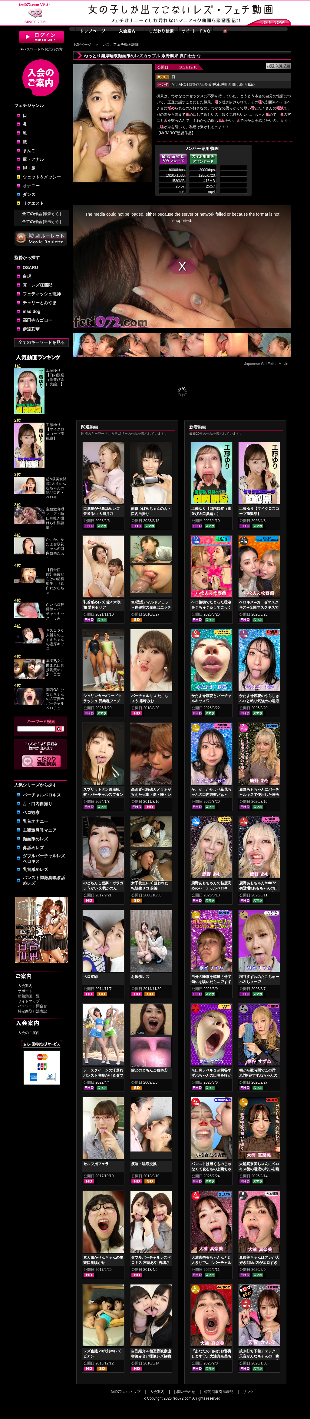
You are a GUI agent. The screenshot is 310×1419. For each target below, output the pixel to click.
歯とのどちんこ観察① (149, 1070)
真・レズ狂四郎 (37, 285)
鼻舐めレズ (33, 847)
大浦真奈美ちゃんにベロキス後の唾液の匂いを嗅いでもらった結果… (259, 1169)
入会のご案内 (29, 1033)
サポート (25, 991)
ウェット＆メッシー (42, 176)
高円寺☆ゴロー (37, 320)
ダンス (29, 194)
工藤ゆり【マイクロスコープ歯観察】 (55, 431)
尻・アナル (33, 159)
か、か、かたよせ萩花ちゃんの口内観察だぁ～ (55, 548)
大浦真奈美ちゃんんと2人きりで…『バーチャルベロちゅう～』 (211, 1262)
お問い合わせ (184, 1392)
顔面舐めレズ (35, 838)
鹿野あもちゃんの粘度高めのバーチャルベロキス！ (211, 888)
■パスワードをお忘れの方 (41, 49)
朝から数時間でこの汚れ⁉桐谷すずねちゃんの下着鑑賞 (258, 1075)
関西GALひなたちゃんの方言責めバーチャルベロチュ (55, 699)
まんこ (29, 150)
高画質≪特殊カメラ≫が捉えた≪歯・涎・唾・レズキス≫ (151, 794)
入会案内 (25, 986)
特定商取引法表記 (32, 1011)
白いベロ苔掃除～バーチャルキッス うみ (55, 611)
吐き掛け (230, 84)
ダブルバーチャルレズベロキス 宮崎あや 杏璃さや (151, 1262)
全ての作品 (41, 213)
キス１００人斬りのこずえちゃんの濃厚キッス (55, 639)
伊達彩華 (31, 329)
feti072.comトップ (125, 1392)
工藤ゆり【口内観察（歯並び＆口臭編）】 (55, 377)
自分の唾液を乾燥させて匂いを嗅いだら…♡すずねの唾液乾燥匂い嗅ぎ (211, 982)
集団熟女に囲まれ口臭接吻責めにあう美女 (55, 667)
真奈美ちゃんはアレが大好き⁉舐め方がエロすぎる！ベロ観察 (259, 1262)
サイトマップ (29, 1001)
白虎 (27, 276)
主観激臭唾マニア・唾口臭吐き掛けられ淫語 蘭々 (55, 518)
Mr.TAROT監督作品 (187, 84)
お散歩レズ (140, 977)
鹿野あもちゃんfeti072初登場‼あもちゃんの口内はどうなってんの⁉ (258, 888)
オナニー (31, 185)
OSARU (30, 267)
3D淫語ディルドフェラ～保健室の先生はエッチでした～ (151, 607)
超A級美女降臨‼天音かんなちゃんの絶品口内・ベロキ (56, 488)
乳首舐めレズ (35, 869)
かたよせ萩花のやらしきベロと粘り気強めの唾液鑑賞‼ (259, 701)
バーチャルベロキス (42, 795)
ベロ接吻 (90, 977)
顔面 (247, 84)
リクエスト (33, 203)
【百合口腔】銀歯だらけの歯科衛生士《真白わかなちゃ (55, 581)
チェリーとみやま (40, 302)
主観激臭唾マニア (40, 830)
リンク (248, 1392)
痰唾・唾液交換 (144, 1164)
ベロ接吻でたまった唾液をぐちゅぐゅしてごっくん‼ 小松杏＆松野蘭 (211, 607)
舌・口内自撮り (37, 803)
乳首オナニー (35, 821)
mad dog (31, 311)
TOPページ (82, 44)
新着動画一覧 (29, 996)
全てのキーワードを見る (41, 342)
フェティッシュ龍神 (42, 293)
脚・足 (29, 168)
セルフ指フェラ (96, 1164)
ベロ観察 (31, 812)
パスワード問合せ (32, 1006)
